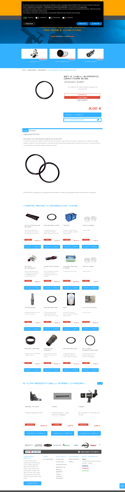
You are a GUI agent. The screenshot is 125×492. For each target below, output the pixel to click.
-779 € (71, 59)
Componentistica (31, 70)
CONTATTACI (32, 483)
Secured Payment (90, 452)
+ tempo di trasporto (82, 100)
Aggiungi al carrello (32, 246)
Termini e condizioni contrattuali (59, 476)
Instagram (85, 468)
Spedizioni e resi (60, 467)
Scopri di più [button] (29, 23)
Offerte (71, 462)
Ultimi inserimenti (74, 459)
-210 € (99, 59)
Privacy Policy (60, 459)
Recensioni (32, 130)
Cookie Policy (60, 462)
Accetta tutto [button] (95, 23)
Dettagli (25, 130)
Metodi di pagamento (59, 470)
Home (24, 70)
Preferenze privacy (61, 464)
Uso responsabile (48, 459)
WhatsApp (85, 471)
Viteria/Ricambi (42, 70)
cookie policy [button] (83, 7)
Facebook (85, 466)
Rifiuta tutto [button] (82, 23)
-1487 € (42, 59)
